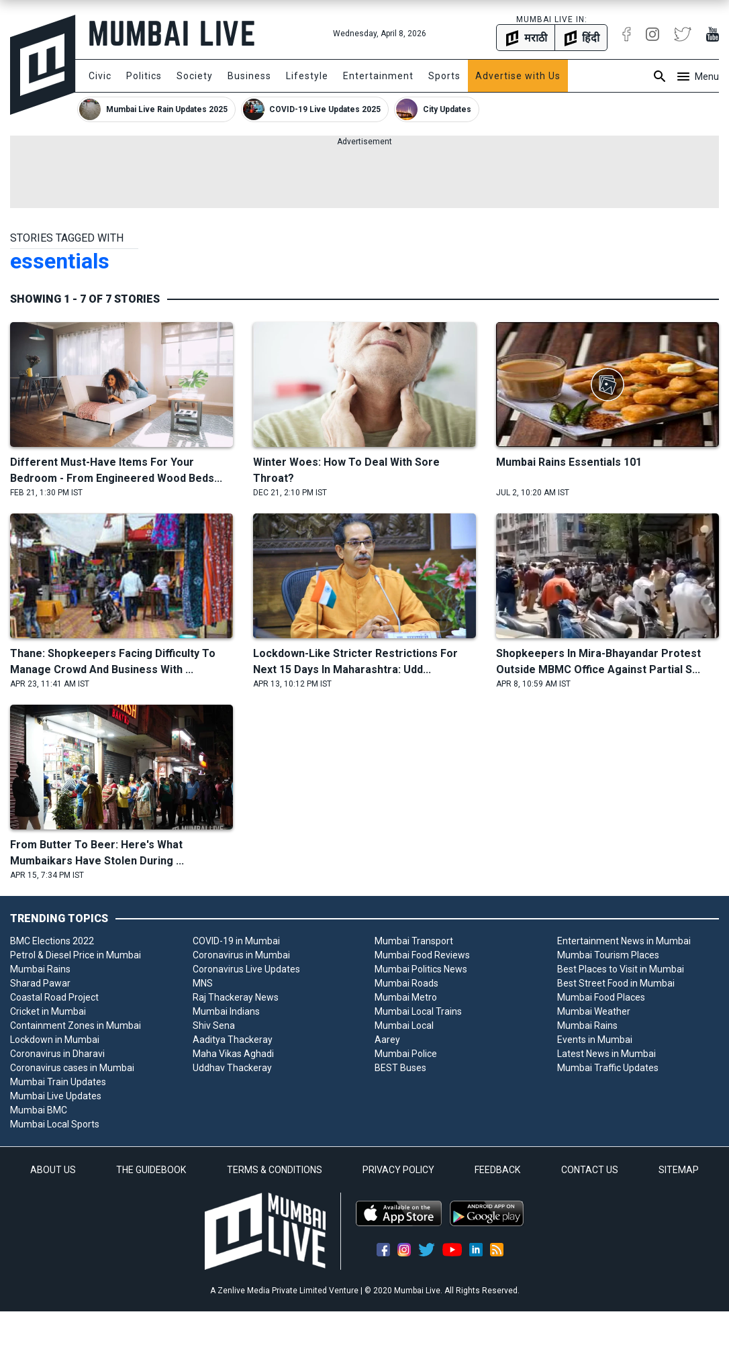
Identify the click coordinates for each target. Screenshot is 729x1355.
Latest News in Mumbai (606, 1053)
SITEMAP (679, 1169)
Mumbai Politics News (421, 969)
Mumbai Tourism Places (608, 955)
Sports (444, 75)
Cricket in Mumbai (48, 1011)
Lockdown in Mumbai (54, 1039)
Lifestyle (307, 75)
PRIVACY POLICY (398, 1169)
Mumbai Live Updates (55, 1096)
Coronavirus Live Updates (246, 969)
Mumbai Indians (226, 1011)
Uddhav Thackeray (232, 1067)
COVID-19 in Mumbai (236, 941)
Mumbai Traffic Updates (608, 1067)
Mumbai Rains (40, 969)
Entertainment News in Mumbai (624, 941)
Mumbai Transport (414, 941)
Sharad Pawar (40, 983)
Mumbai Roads (406, 983)
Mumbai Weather (593, 1011)
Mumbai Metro (406, 997)
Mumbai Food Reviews (422, 955)
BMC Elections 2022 (52, 941)
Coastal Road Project (54, 997)
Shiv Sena (214, 1025)
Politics (144, 75)
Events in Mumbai (594, 1039)
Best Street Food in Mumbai (616, 983)
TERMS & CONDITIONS (274, 1169)
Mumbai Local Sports (54, 1124)
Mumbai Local (404, 1025)
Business (249, 75)
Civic (100, 75)
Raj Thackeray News (236, 997)
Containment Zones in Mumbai (75, 1025)
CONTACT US (589, 1169)
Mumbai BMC (38, 1110)
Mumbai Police (406, 1053)
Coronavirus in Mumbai (241, 955)
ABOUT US (53, 1169)
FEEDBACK (497, 1169)
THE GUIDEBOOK (151, 1169)
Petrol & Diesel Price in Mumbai (75, 955)
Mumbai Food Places (601, 997)
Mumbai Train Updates (58, 1081)
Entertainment (378, 75)
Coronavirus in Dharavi (57, 1053)
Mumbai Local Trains (418, 1011)
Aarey (387, 1039)
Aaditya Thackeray (233, 1039)
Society (195, 75)
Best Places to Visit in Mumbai (620, 969)
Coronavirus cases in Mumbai (72, 1067)
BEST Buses (400, 1067)
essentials (59, 261)
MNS (203, 983)
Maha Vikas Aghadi (233, 1053)
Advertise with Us (518, 75)
